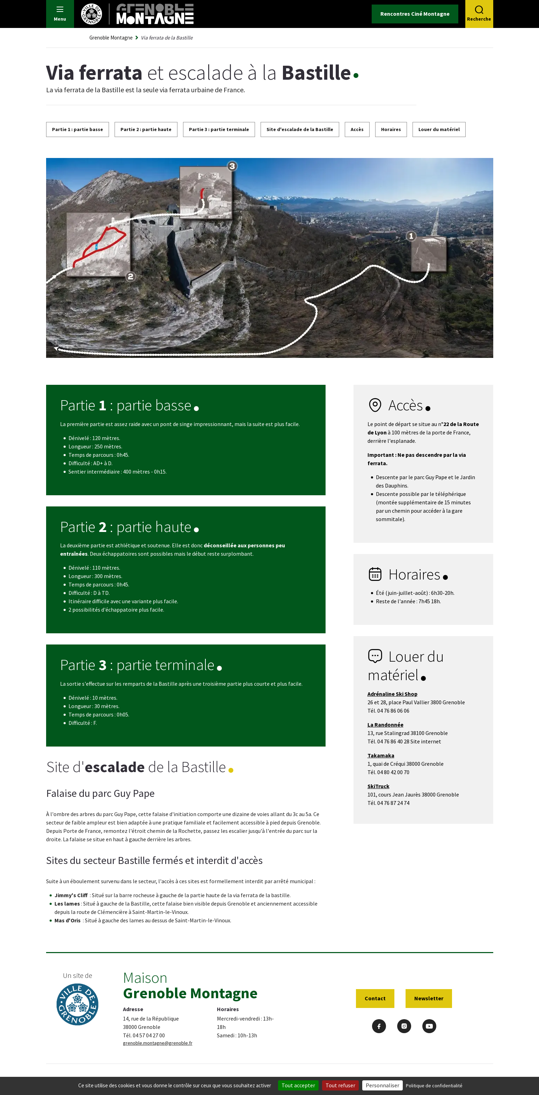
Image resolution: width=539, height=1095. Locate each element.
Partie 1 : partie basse (77, 129)
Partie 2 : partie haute (146, 129)
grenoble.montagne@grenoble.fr (157, 1043)
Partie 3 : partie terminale (219, 129)
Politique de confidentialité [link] (434, 1085)
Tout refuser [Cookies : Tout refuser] (340, 1085)
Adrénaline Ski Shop (392, 693)
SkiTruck (378, 786)
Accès (357, 129)
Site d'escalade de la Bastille (300, 129)
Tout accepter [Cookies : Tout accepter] (298, 1085)
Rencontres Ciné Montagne (415, 13)
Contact (375, 998)
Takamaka (380, 755)
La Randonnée (385, 724)
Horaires (391, 129)
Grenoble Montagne (111, 37)
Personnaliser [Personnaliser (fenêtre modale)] (382, 1085)
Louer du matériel (439, 129)
